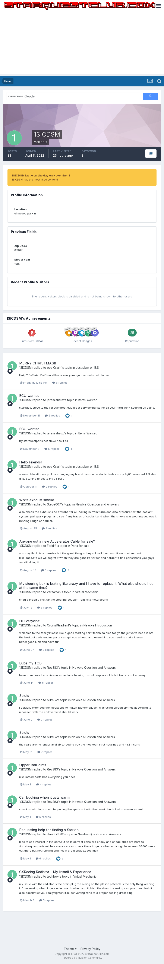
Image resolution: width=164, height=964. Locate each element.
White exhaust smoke (36, 500)
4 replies (43, 784)
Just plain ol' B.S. (88, 367)
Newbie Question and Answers (97, 504)
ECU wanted (29, 395)
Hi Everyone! (29, 621)
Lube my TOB (30, 663)
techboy (53, 876)
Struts (24, 695)
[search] (45, 96)
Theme (70, 949)
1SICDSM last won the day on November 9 (41, 175)
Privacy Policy (90, 949)
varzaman (54, 592)
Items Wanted (87, 400)
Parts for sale (80, 546)
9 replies (49, 486)
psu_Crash (54, 367)
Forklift (51, 546)
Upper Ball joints (32, 765)
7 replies (46, 649)
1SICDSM (25, 367)
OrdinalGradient (58, 625)
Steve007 (54, 504)
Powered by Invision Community (82, 957)
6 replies (59, 382)
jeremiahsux (55, 400)
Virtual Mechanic (86, 592)
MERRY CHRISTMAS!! (37, 363)
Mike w (52, 700)
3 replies (48, 570)
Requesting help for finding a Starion (49, 830)
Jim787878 (55, 834)
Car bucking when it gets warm (44, 797)
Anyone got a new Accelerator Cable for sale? (57, 541)
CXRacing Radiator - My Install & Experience (55, 872)
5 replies (52, 415)
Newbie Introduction (97, 625)
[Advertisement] (82, 44)
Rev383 (52, 667)
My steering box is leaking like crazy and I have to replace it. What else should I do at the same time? (86, 585)
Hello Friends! (30, 462)
